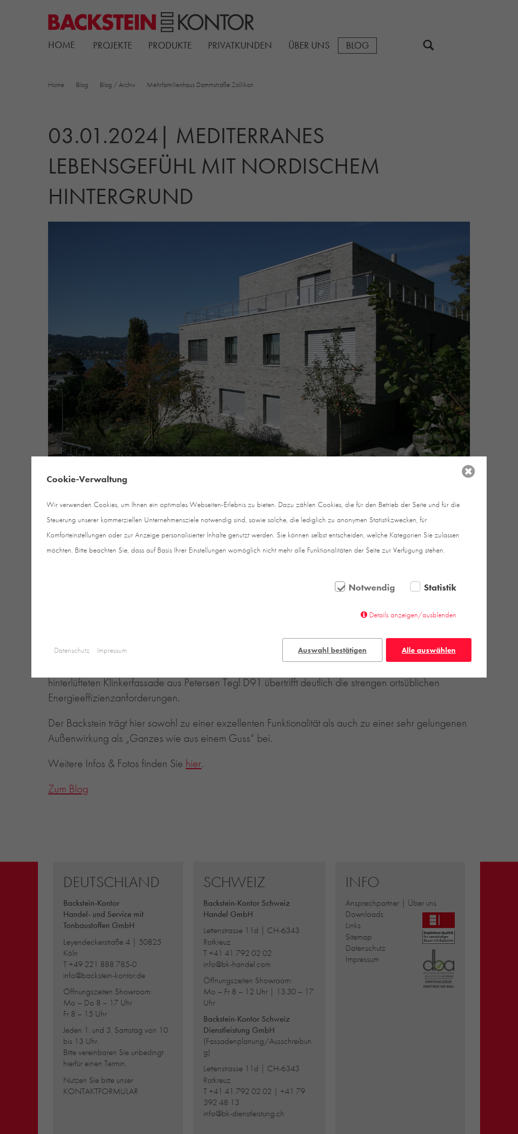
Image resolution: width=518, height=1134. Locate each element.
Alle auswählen (429, 650)
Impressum (112, 650)
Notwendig (372, 588)
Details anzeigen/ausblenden (412, 615)
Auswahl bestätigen (332, 650)
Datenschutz (72, 650)
